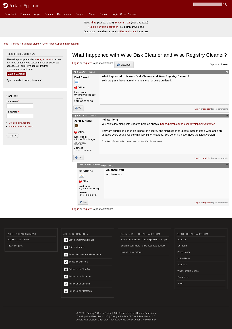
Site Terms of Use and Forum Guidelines (135, 313)
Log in (75, 63)
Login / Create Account (124, 14)
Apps (37, 14)
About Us (181, 239)
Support (80, 14)
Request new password (21, 126)
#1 (227, 72)
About (92, 14)
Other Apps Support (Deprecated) (60, 43)
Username (13, 101)
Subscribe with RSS (76, 262)
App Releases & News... (19, 239)
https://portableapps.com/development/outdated (187, 124)
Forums (49, 14)
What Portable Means (187, 271)
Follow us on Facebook (78, 276)
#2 (227, 115)
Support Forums (31, 43)
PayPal (113, 319)
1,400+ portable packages (103, 26)
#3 (227, 165)
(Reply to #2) (107, 165)
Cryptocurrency (148, 319)
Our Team (182, 245)
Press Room (183, 252)
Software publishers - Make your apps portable (143, 245)
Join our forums (74, 247)
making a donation (44, 59)
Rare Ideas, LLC (99, 316)
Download (10, 14)
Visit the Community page (79, 240)
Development (64, 14)
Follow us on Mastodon (78, 291)
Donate (103, 14)
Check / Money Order (129, 319)
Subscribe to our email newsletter (83, 254)
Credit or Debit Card (98, 319)
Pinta (93, 22)
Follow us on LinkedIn (77, 284)
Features (25, 14)
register (87, 63)
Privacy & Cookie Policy (99, 313)
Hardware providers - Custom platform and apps (144, 239)
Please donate (127, 31)
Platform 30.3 (122, 22)
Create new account (19, 122)
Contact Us (182, 277)
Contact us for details (131, 252)
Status (180, 283)
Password (13, 112)
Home (5, 43)
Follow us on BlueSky (77, 269)
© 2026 (80, 313)
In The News (183, 258)
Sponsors (182, 264)
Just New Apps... (15, 245)
